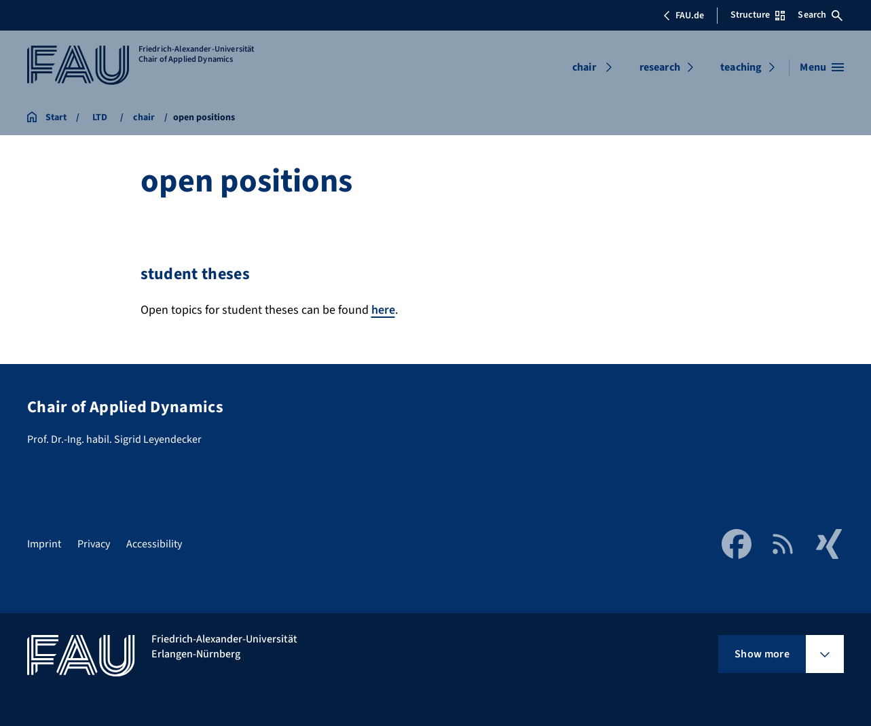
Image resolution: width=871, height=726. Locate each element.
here (383, 310)
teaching (741, 67)
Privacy (93, 544)
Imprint (44, 544)
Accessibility (154, 544)
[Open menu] (822, 67)
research (660, 67)
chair (584, 67)
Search (820, 15)
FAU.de (684, 15)
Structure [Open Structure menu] (757, 15)
